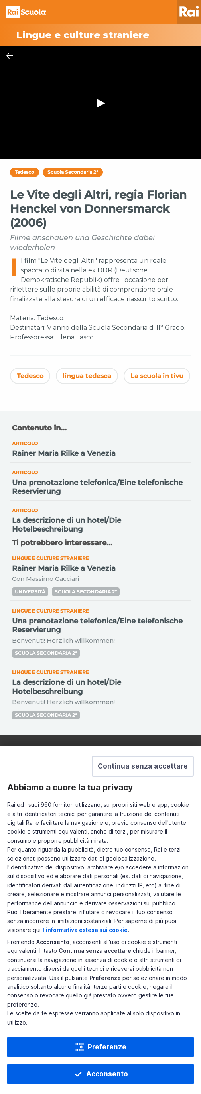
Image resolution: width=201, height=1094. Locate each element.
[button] (143, 766)
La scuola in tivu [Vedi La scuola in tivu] (156, 376)
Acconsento (107, 1074)
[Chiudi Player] (9, 55)
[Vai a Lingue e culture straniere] (100, 35)
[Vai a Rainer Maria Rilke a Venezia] (100, 448)
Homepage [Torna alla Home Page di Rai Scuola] (26, 12)
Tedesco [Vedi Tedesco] (30, 376)
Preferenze (107, 1047)
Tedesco (24, 172)
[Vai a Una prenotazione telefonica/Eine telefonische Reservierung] (100, 482)
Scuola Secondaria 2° (72, 172)
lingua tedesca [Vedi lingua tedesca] (87, 376)
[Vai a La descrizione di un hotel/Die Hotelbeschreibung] (100, 519)
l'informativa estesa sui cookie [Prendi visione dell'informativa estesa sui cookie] (85, 929)
